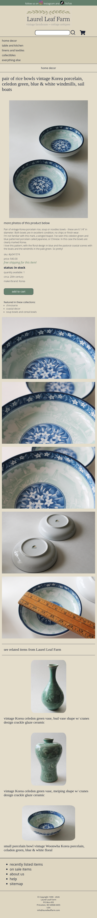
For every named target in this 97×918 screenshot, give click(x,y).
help (13, 878)
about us (17, 874)
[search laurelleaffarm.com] (73, 32)
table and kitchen (12, 45)
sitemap (16, 883)
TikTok (68, 3)
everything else (11, 60)
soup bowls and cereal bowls (21, 312)
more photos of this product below (27, 223)
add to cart (18, 291)
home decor (9, 40)
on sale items (21, 869)
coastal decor (13, 308)
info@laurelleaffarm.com (48, 910)
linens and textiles (13, 50)
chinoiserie (12, 305)
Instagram (49, 3)
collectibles (9, 55)
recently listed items (26, 864)
